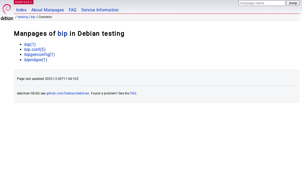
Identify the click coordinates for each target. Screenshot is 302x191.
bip (33, 17)
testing (23, 17)
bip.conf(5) (35, 49)
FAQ (72, 9)
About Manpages (47, 9)
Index (21, 9)
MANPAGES (23, 2)
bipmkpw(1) (36, 59)
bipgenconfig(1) (39, 54)
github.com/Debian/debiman (67, 93)
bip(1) (30, 44)
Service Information (100, 9)
